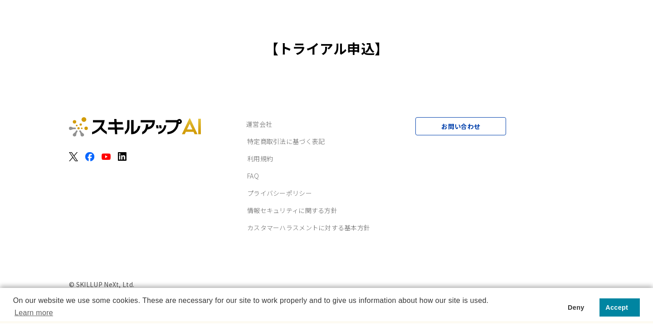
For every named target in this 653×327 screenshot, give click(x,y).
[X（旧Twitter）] (73, 156)
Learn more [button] (34, 313)
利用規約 (260, 158)
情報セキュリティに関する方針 (292, 210)
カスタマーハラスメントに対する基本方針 (308, 227)
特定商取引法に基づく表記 (286, 141)
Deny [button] (576, 307)
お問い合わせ (460, 126)
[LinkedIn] (122, 156)
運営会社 (259, 124)
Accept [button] (616, 307)
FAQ (253, 175)
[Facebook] (89, 156)
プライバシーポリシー (279, 193)
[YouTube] (106, 156)
